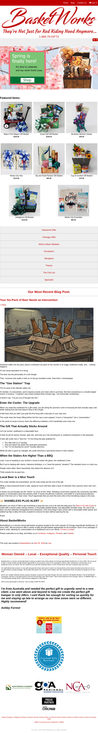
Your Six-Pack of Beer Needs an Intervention (29, 299)
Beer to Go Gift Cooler (85, 506)
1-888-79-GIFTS (49, 36)
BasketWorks (25, 543)
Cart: (93, 3)
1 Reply (3, 305)
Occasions (49, 251)
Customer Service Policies (58, 717)
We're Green (79, 717)
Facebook (42, 533)
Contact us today (67, 529)
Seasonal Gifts (49, 230)
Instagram (51, 533)
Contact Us (81, 3)
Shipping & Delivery (20, 717)
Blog (73, 3)
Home (65, 3)
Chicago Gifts (48, 237)
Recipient (49, 258)
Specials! (49, 280)
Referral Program (7, 717)
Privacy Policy (44, 717)
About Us (71, 717)
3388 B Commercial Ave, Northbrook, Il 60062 (49, 722)
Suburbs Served (33, 717)
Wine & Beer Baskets (49, 244)
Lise (49, 543)
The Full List (49, 272)
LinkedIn (70, 533)
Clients (86, 717)
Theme (49, 265)
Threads (59, 533)
